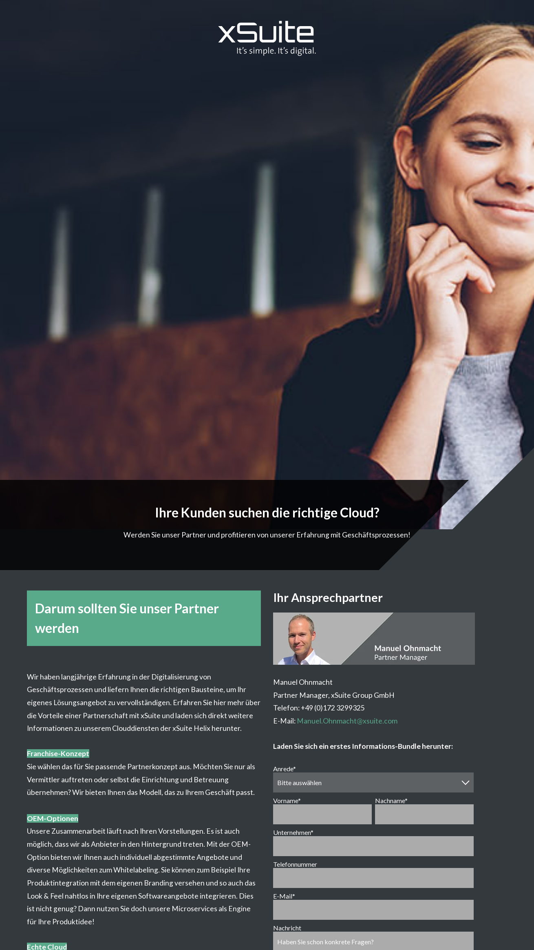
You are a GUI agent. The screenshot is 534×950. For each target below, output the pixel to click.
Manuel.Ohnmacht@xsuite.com (347, 721)
